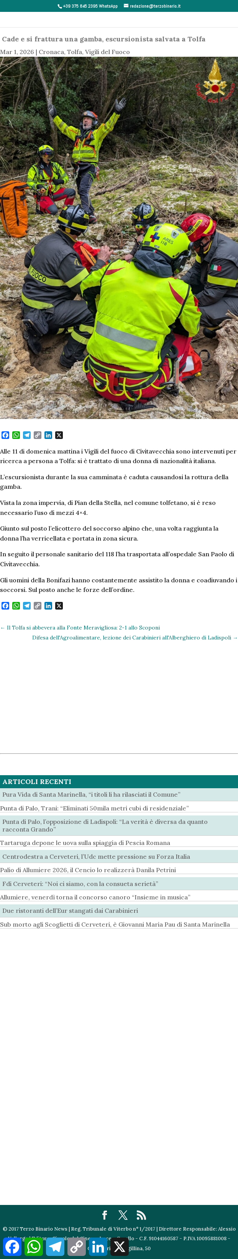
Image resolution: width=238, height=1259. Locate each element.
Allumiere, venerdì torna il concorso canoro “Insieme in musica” (95, 897)
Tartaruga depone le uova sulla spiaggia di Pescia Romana (85, 842)
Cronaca (51, 52)
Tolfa (74, 52)
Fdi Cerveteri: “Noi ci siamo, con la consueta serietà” (80, 884)
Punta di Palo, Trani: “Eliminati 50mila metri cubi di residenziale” (94, 808)
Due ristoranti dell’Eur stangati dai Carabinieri (70, 910)
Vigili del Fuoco (107, 52)
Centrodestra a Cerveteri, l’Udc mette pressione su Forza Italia (96, 856)
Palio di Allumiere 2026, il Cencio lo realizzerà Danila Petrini (88, 870)
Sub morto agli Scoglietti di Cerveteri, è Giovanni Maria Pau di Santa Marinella (115, 924)
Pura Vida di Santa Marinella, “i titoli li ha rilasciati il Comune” (91, 794)
